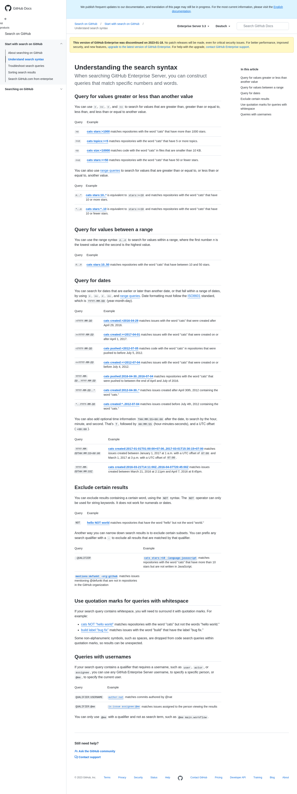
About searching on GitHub (25, 52)
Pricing (218, 777)
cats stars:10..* (96, 195)
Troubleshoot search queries (26, 65)
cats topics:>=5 (97, 141)
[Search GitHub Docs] (263, 26)
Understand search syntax (26, 59)
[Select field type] (193, 26)
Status (153, 777)
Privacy (122, 777)
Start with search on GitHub (123, 23)
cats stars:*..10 (96, 209)
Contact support (88, 757)
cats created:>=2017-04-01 (121, 334)
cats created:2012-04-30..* (121, 390)
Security (138, 777)
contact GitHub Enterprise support (227, 47)
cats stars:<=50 (97, 160)
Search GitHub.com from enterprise (30, 79)
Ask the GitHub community (95, 751)
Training (257, 777)
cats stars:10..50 (98, 264)
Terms (107, 777)
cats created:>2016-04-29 (120, 320)
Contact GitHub (198, 777)
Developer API (238, 777)
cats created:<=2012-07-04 (121, 362)
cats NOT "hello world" (97, 624)
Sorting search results (22, 72)
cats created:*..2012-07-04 (121, 404)
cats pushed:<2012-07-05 (120, 348)
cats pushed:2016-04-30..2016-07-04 (128, 376)
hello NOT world (98, 522)
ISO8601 (194, 296)
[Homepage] (180, 778)
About (286, 777)
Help (167, 777)
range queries (110, 170)
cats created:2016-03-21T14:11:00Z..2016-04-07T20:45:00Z (148, 467)
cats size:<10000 (98, 150)
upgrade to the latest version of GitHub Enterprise (139, 47)
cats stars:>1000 (98, 131)
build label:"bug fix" (95, 630)
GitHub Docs (22, 8)
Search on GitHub (18, 33)
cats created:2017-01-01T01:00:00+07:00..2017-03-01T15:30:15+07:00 (155, 448)
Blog (272, 777)
